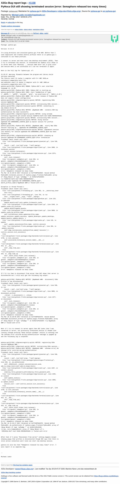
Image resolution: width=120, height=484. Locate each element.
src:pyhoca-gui (109, 11)
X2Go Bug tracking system (11, 472)
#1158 (32, 2)
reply (46, 33)
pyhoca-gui (13, 11)
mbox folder (19, 29)
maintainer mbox (38, 29)
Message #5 (5, 33)
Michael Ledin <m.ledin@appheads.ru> (28, 15)
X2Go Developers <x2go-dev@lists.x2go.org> (61, 11)
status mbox (28, 29)
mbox (41, 33)
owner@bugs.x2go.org (24, 469)
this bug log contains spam (22, 465)
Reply (3, 22)
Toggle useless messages (10, 26)
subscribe (11, 22)
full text (36, 33)
